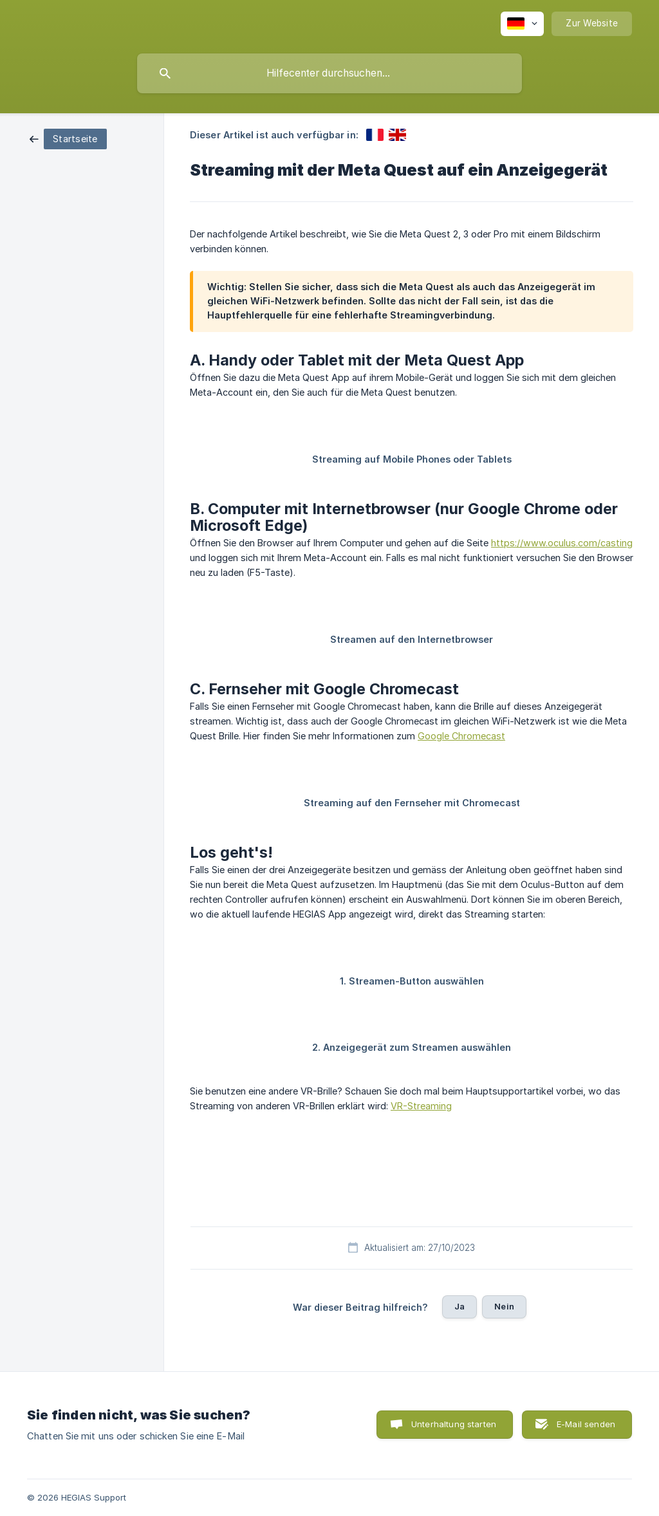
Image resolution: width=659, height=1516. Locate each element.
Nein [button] (504, 1306)
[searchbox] (329, 73)
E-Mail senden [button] (586, 1424)
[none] (522, 24)
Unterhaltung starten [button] (453, 1424)
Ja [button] (459, 1306)
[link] (68, 138)
